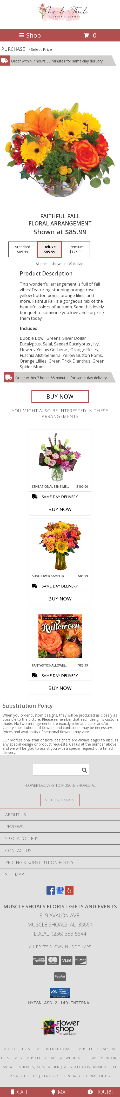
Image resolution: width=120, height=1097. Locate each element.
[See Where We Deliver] (60, 799)
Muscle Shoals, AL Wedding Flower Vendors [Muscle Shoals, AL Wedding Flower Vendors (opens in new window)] (72, 1058)
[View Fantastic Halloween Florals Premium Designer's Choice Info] (60, 636)
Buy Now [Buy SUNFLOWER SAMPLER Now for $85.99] (60, 598)
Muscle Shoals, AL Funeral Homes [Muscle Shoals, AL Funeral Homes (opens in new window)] (38, 1048)
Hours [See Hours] (100, 1091)
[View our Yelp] (69, 893)
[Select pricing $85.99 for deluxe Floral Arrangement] (49, 249)
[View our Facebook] (50, 893)
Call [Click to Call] (20, 1091)
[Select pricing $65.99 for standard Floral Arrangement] (23, 249)
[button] (60, 993)
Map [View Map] (60, 1091)
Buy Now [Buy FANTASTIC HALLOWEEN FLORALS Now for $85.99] (60, 688)
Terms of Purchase (61, 1076)
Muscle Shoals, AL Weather (31, 1067)
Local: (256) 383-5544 (60, 933)
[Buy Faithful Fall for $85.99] (60, 396)
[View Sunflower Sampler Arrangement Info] (60, 546)
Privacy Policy (22, 1076)
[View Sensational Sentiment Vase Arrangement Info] (60, 457)
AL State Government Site (90, 1067)
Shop (30, 35)
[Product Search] (61, 770)
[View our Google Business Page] (60, 893)
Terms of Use (98, 1076)
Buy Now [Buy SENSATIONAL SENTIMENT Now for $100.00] (60, 509)
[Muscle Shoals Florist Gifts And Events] (60, 21)
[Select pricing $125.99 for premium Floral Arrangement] (76, 249)
